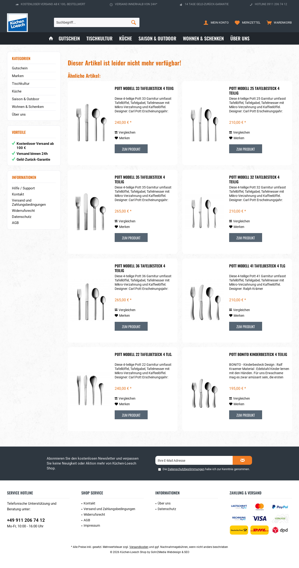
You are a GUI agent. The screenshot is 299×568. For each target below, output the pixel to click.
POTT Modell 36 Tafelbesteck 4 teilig (140, 268)
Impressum (92, 525)
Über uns (19, 114)
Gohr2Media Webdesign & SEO (170, 552)
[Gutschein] (69, 38)
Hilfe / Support (23, 188)
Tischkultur (20, 84)
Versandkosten (138, 547)
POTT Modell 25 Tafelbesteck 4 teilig (254, 90)
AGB (15, 223)
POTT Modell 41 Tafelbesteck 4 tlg (257, 266)
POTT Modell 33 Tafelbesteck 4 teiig (144, 88)
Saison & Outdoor (25, 99)
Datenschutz (21, 217)
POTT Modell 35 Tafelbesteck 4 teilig (140, 179)
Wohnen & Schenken (28, 107)
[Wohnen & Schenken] (203, 38)
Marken (18, 76)
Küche (16, 91)
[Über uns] (240, 38)
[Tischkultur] (99, 38)
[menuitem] (278, 22)
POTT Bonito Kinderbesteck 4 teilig (258, 354)
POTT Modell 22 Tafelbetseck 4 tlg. (143, 354)
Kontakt (18, 194)
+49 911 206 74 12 (26, 520)
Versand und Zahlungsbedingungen (29, 202)
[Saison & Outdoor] (157, 38)
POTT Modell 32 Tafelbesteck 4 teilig (254, 179)
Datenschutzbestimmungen (186, 469)
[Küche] (125, 38)
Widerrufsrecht (23, 211)
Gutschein (20, 68)
